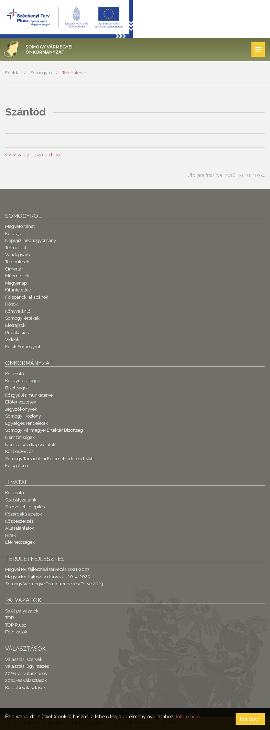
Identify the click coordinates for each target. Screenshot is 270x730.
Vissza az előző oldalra (32, 154)
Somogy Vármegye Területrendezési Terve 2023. (54, 583)
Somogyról (41, 72)
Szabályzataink (20, 499)
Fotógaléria (16, 465)
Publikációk (17, 332)
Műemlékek (17, 275)
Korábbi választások (25, 687)
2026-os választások (26, 673)
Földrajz (13, 233)
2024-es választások (26, 680)
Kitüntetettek (18, 289)
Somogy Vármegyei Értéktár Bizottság (44, 430)
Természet (15, 247)
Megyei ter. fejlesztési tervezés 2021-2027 (47, 569)
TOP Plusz (15, 625)
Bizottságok (17, 387)
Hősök (11, 304)
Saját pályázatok (22, 610)
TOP (9, 617)
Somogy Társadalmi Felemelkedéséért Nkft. (50, 458)
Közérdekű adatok (23, 514)
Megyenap (16, 283)
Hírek (10, 535)
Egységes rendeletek (26, 423)
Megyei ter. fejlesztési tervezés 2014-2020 (47, 576)
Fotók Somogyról (22, 346)
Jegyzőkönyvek (21, 409)
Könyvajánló (17, 311)
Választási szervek (23, 659)
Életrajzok (15, 325)
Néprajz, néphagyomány (30, 240)
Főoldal (13, 72)
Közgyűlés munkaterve (29, 395)
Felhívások (16, 631)
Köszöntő (14, 373)
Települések (74, 72)
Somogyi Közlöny (23, 416)
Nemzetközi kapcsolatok (30, 444)
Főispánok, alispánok (26, 297)
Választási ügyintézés (27, 666)
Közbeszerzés (19, 451)
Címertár (14, 269)
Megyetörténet (20, 226)
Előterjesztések (20, 402)
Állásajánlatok (19, 528)
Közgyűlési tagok (22, 380)
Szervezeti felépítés (25, 506)
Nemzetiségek (20, 437)
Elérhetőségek (20, 542)
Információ (188, 716)
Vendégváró (17, 254)
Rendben (250, 719)
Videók (12, 339)
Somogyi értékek (22, 318)
